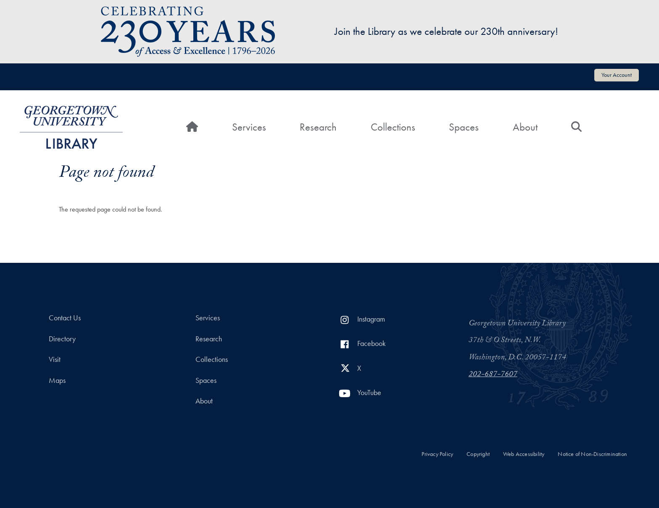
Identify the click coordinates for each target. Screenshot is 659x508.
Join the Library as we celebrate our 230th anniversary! (446, 31)
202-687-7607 (493, 375)
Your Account (616, 75)
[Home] (192, 127)
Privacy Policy (437, 454)
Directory (62, 338)
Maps (57, 380)
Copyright (478, 454)
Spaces (464, 127)
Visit (55, 359)
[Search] (576, 127)
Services (249, 127)
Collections (393, 127)
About (525, 127)
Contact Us (65, 317)
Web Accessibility (523, 454)
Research (318, 127)
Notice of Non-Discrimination (592, 454)
